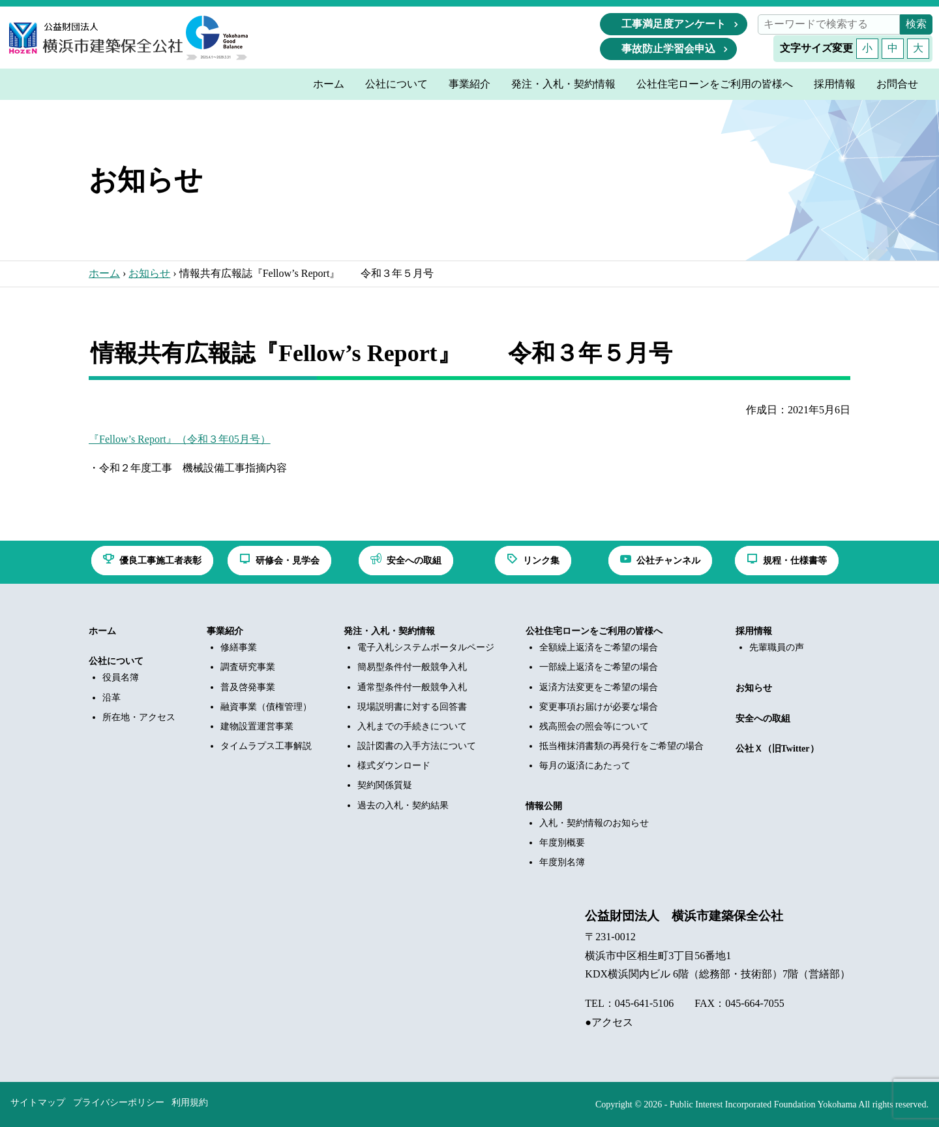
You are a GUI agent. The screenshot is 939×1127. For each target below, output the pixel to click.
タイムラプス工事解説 (266, 746)
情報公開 (544, 806)
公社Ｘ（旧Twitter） (777, 749)
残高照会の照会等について (594, 726)
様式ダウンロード (393, 765)
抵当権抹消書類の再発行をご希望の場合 (621, 746)
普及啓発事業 (247, 687)
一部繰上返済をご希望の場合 (598, 667)
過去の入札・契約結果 (403, 805)
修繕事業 (238, 647)
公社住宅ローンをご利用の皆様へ (594, 631)
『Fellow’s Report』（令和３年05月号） (180, 439)
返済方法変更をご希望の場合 (598, 687)
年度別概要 (562, 843)
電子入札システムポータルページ (425, 647)
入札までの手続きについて (412, 726)
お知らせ (149, 273)
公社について (116, 661)
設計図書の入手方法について (416, 746)
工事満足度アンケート (673, 23)
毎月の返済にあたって (585, 765)
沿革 (111, 698)
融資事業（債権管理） (266, 707)
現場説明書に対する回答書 (412, 707)
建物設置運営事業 (256, 726)
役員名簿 (120, 677)
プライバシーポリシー (118, 1102)
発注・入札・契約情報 (389, 631)
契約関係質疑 (384, 785)
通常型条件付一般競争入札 (412, 687)
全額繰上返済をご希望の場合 (598, 647)
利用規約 (189, 1102)
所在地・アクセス (138, 717)
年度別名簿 (562, 862)
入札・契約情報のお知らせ (594, 823)
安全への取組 (763, 718)
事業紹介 (225, 631)
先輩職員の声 (776, 647)
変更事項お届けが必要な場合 (598, 707)
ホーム (104, 273)
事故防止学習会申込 (668, 48)
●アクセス (609, 1022)
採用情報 (754, 631)
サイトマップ (37, 1102)
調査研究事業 (247, 667)
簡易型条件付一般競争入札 (412, 667)
